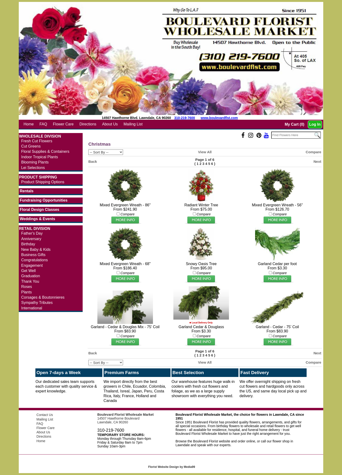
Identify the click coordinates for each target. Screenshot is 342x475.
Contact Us (45, 415)
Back (92, 161)
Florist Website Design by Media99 (171, 467)
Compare (313, 152)
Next (317, 161)
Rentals (26, 191)
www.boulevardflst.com (219, 118)
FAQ (43, 124)
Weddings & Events (37, 219)
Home (29, 124)
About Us (110, 124)
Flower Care (63, 124)
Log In (315, 124)
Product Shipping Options (42, 182)
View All (205, 152)
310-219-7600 (184, 118)
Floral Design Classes (39, 210)
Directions (87, 124)
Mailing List (133, 124)
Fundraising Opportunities (43, 200)
